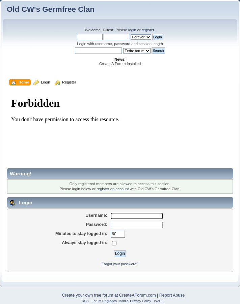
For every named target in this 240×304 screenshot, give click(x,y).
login (132, 30)
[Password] (137, 225)
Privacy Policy (140, 301)
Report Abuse (172, 295)
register (148, 30)
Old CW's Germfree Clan (51, 9)
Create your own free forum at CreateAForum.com (109, 295)
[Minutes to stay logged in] (118, 234)
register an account (113, 189)
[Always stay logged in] (114, 243)
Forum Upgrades (104, 301)
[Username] (137, 216)
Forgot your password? (120, 264)
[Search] (98, 50)
